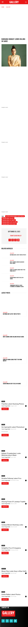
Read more (5, 408)
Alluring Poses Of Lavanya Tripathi (13, 502)
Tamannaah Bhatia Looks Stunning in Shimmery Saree (17, 285)
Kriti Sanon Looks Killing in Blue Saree (17, 262)
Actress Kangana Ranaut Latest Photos (15, 216)
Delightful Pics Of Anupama (11, 548)
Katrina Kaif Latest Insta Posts (18, 255)
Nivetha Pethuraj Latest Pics (11, 478)
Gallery (8, 7)
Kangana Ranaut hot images (9, 220)
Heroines (3, 568)
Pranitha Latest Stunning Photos (12, 404)
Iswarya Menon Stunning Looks (12, 525)
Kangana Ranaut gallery (8, 218)
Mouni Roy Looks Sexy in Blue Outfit (13, 571)
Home (2, 7)
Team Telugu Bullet (16, 236)
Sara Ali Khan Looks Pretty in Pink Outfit (17, 270)
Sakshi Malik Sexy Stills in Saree (16, 278)
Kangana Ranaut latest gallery (10, 222)
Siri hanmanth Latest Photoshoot (12, 427)
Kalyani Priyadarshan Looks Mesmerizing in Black (11, 454)
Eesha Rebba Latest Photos (10, 594)
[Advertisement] (14, 22)
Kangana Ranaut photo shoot (9, 224)
